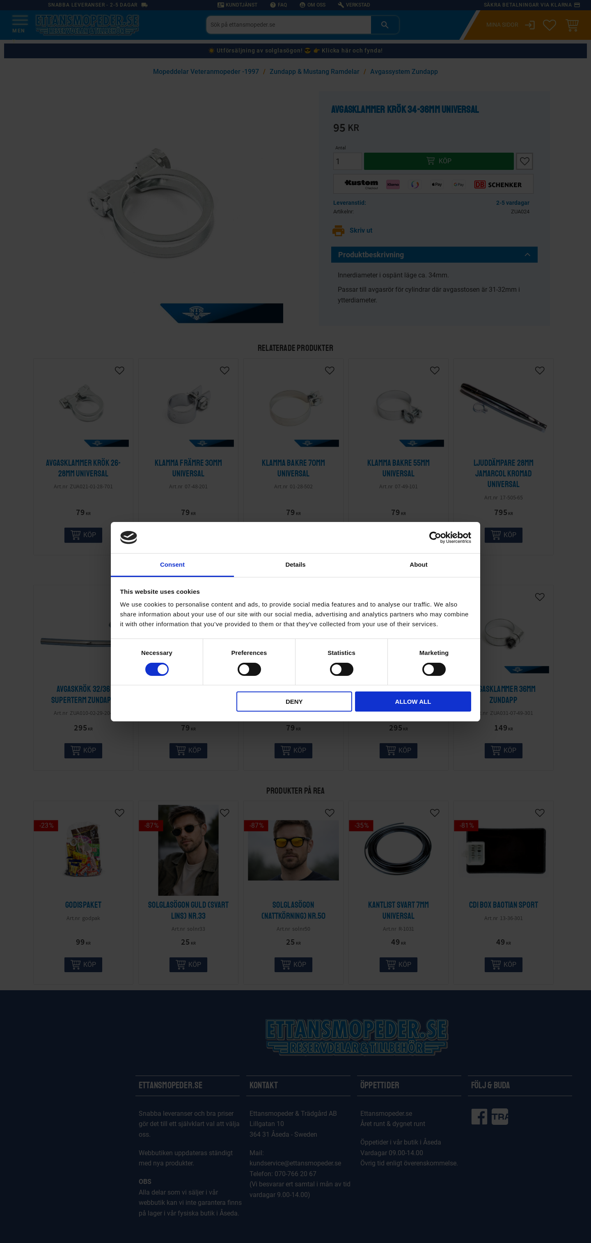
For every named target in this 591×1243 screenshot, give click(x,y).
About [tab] (418, 564)
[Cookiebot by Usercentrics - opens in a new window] (435, 537)
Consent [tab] (172, 564)
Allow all (413, 701)
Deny (294, 701)
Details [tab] (295, 564)
